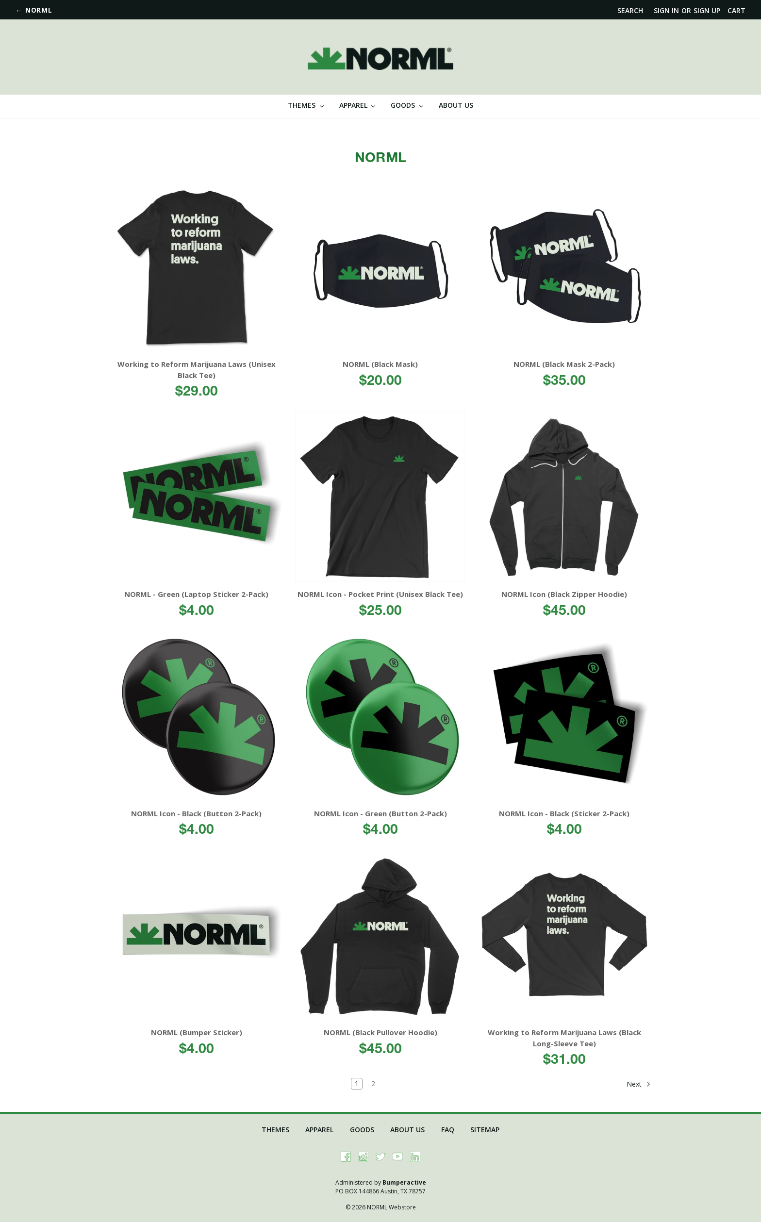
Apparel (357, 105)
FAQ (447, 1129)
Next (639, 1084)
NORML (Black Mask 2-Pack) (564, 364)
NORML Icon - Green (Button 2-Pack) (380, 813)
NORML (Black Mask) (380, 364)
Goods (407, 105)
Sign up (707, 10)
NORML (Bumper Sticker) (196, 1032)
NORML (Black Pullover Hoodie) (380, 1032)
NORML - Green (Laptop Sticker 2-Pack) (196, 594)
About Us (456, 105)
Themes (306, 105)
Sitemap (484, 1129)
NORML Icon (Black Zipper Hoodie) (564, 594)
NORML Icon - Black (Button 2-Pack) (196, 813)
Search (630, 10)
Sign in (666, 10)
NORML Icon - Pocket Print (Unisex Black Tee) (380, 594)
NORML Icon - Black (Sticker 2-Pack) (564, 813)
